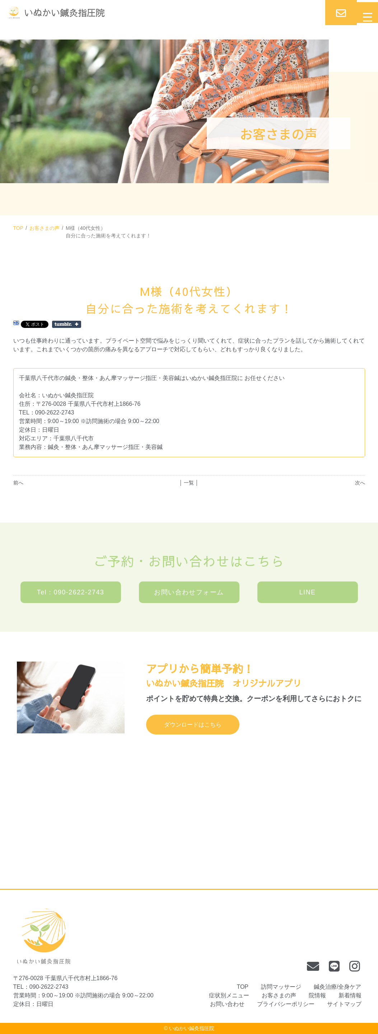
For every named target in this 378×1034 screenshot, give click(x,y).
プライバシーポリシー (285, 1004)
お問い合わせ (227, 1004)
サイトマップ (344, 1004)
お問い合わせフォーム (189, 592)
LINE (307, 592)
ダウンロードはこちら (192, 725)
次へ (360, 483)
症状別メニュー (229, 995)
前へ (18, 483)
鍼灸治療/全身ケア (337, 987)
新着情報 (350, 995)
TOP (18, 228)
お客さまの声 (44, 228)
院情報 (317, 995)
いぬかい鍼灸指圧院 (191, 1028)
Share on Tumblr (66, 324)
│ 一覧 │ (189, 483)
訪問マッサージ (281, 987)
